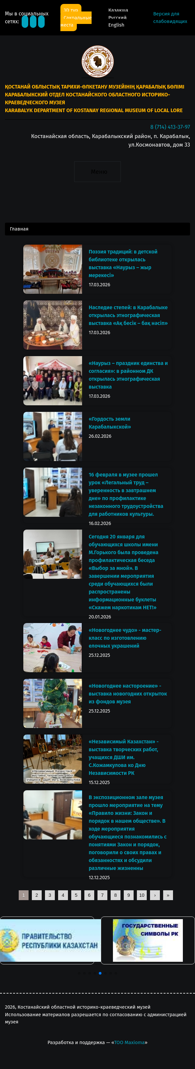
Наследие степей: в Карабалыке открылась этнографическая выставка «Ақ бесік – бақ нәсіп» (128, 315)
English (116, 25)
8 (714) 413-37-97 (170, 127)
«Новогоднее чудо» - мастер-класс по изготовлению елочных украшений (125, 638)
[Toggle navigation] (97, 171)
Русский (117, 18)
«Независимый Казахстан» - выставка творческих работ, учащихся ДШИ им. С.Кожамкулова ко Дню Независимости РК (124, 757)
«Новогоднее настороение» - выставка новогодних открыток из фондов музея (128, 694)
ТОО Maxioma (129, 1042)
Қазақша (118, 10)
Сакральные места (76, 21)
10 (141, 895)
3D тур (71, 10)
